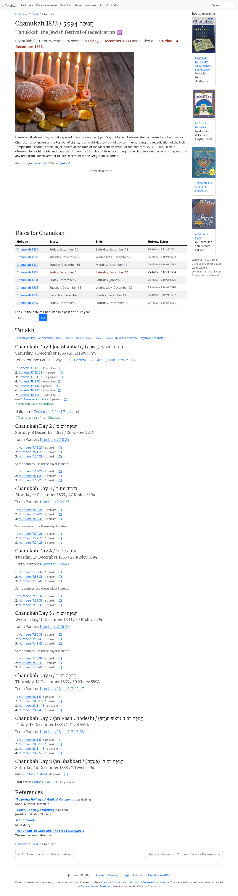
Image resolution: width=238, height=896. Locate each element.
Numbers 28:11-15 (31, 706)
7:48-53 (77, 731)
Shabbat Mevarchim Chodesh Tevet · (184, 854)
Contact (138, 875)
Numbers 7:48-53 (31, 753)
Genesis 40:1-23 (30, 395)
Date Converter (46, 5)
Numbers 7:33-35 (31, 577)
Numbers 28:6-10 (31, 701)
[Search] (222, 5)
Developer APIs (158, 875)
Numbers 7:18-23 (31, 480)
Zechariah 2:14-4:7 (49, 411)
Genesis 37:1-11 (30, 368)
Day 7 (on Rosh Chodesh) (121, 338)
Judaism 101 (42, 163)
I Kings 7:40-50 (44, 782)
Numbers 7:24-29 (31, 456)
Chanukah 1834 (27, 280)
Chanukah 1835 (27, 288)
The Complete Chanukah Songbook (203, 186)
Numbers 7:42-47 (31, 643)
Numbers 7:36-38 (31, 634)
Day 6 (99, 338)
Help (114, 5)
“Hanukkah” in (49, 831)
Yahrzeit (91, 5)
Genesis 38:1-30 (30, 381)
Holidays (27, 5)
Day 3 (69, 338)
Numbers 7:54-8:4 (34, 774)
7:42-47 (77, 688)
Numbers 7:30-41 (54, 564)
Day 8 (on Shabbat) (151, 338)
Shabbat (66, 5)
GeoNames (87, 886)
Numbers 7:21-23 (31, 452)
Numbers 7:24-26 (31, 510)
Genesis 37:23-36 (30, 377)
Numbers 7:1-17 (122, 359)
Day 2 (59, 338)
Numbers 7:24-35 (54, 501)
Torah (79, 5)
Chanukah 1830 (27, 249)
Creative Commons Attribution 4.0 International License (135, 882)
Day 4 (79, 338)
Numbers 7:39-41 (31, 639)
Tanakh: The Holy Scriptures (34, 810)
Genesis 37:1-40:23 (90, 359)
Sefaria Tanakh (25, 820)
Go (43, 318)
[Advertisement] (101, 199)
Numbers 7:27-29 (31, 514)
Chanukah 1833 (27, 272)
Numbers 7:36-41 (31, 581)
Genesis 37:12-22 (30, 372)
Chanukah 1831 (27, 257)
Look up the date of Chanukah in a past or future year (52, 312)
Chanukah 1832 (27, 265)
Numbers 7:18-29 (54, 439)
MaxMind (106, 886)
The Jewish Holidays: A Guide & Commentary (46, 799)
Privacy (113, 875)
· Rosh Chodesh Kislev (44, 854)
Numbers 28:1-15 (54, 688)
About (104, 5)
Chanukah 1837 (27, 303)
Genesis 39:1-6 (29, 386)
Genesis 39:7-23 (30, 390)
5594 (34, 14)
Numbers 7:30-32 (31, 572)
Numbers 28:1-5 (30, 697)
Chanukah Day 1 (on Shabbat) (35, 338)
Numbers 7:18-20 (31, 447)
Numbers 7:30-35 (31, 519)
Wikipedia (61, 163)
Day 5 (89, 338)
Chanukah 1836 (27, 295)
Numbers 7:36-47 (54, 626)
